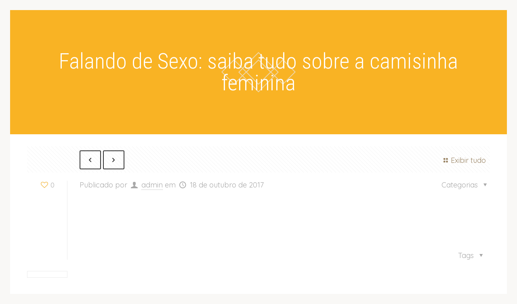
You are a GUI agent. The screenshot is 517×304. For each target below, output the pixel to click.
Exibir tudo (463, 160)
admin (152, 184)
